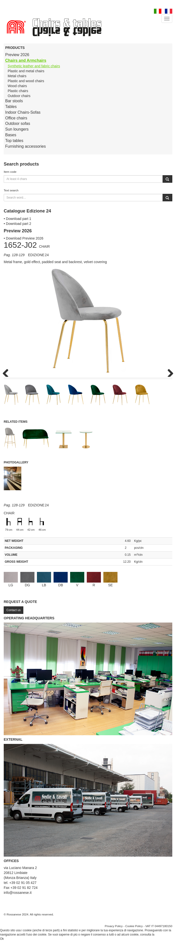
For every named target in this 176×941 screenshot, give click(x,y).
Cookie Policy (134, 926)
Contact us (13, 610)
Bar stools (14, 101)
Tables (11, 107)
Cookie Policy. (164, 934)
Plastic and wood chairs (26, 81)
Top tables (14, 141)
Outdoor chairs (19, 96)
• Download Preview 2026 (23, 238)
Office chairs (16, 118)
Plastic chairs (18, 91)
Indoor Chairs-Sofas (22, 112)
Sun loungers (17, 129)
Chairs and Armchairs (25, 60)
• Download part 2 (17, 224)
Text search (11, 190)
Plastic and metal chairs (26, 71)
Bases (10, 135)
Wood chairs (17, 86)
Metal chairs (17, 76)
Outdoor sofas (17, 123)
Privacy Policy (114, 926)
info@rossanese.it (17, 893)
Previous (7, 372)
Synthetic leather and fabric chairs (34, 66)
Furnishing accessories (25, 146)
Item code (10, 171)
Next (169, 372)
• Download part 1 (17, 219)
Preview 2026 (17, 55)
